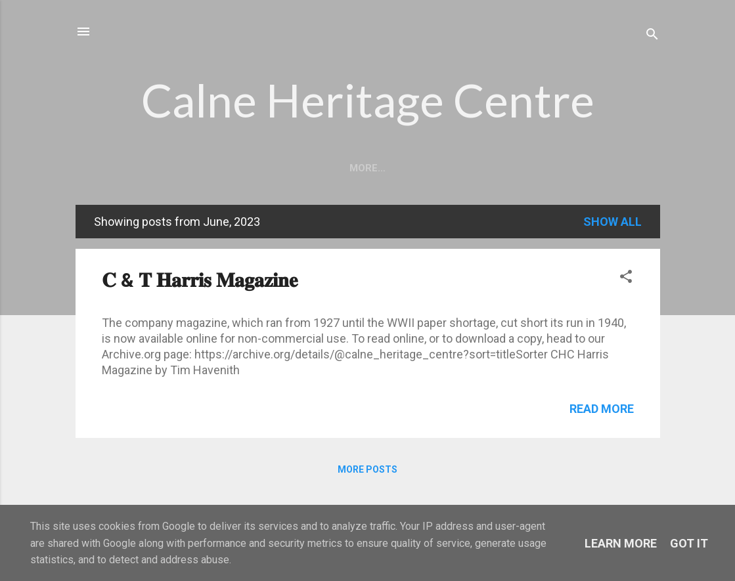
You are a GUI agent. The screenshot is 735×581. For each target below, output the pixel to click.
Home (186, 168)
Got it (689, 543)
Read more (601, 409)
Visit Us (419, 168)
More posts (367, 469)
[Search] (652, 36)
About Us (250, 168)
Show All (612, 221)
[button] (626, 278)
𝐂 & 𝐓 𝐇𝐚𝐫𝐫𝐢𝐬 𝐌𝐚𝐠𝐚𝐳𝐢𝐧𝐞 (200, 280)
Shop (549, 168)
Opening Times (336, 168)
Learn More (621, 543)
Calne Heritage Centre (367, 99)
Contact (487, 168)
